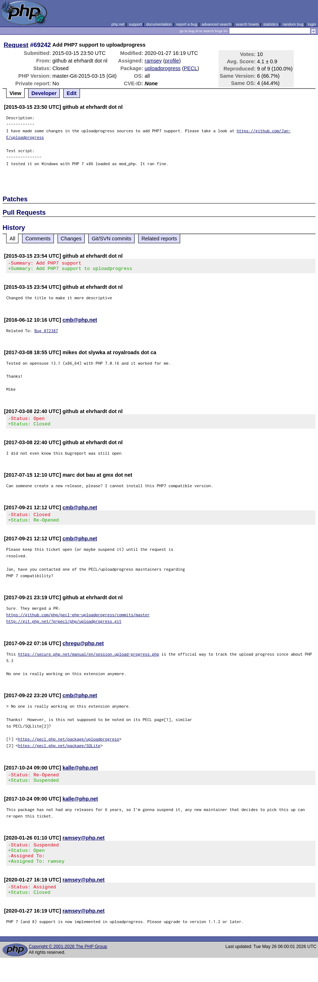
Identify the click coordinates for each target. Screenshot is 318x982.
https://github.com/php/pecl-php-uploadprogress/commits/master (78, 621)
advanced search (216, 24)
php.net (117, 24)
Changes (71, 238)
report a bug (186, 24)
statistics (270, 24)
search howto (247, 24)
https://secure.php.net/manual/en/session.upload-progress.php (88, 660)
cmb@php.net (80, 322)
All (12, 238)
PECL (191, 68)
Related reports (159, 238)
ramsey (153, 61)
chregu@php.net (83, 650)
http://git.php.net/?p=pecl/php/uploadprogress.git (64, 627)
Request (16, 44)
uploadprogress (163, 68)
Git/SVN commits (111, 238)
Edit (71, 93)
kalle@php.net (80, 774)
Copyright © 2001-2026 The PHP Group (68, 961)
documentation (159, 24)
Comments (38, 238)
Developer (44, 93)
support (135, 24)
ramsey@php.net (84, 846)
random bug (293, 24)
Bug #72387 (46, 332)
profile (172, 61)
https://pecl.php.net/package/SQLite (59, 752)
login (312, 24)
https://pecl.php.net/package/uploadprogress (68, 745)
